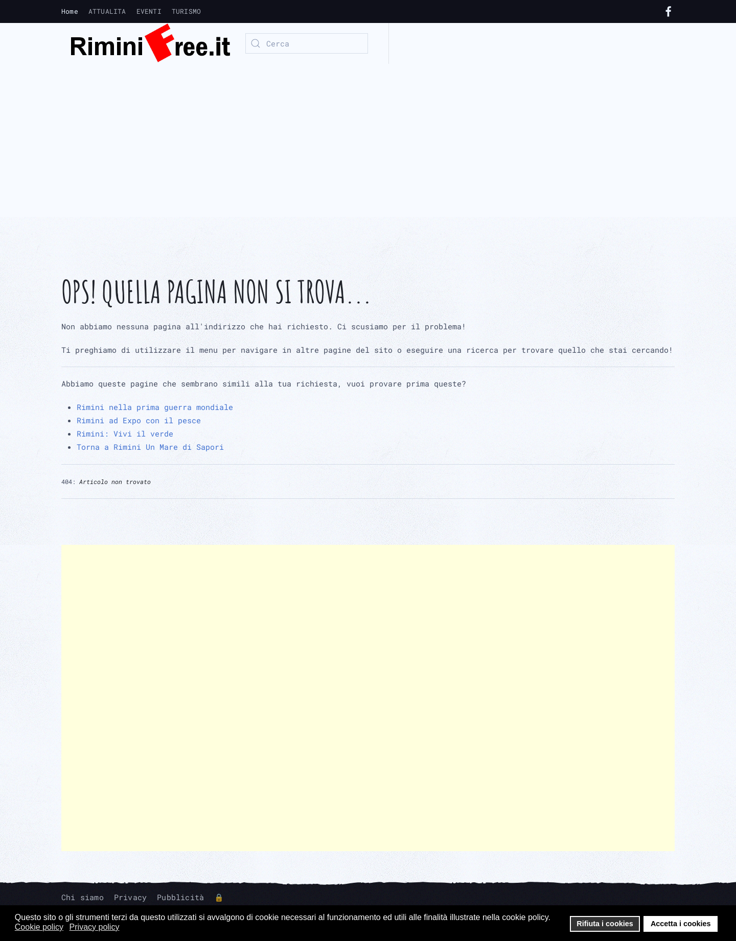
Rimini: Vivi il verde (125, 433)
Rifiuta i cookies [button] (605, 924)
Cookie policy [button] (39, 927)
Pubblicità (180, 897)
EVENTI (149, 11)
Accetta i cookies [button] (681, 924)
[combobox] (306, 43)
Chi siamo (82, 897)
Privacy (130, 897)
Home (69, 11)
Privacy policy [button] (95, 927)
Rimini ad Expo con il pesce (139, 420)
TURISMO (186, 11)
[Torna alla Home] (145, 43)
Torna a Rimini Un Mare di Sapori (150, 447)
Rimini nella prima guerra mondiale (155, 407)
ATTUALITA (107, 11)
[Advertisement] (368, 140)
